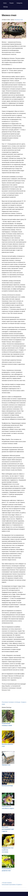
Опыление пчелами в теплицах (11, 702)
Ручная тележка (7, 882)
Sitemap (5, 7)
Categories (19, 3)
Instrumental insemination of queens (11, 884)
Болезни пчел (19, 19)
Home (4, 3)
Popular (11, 3)
